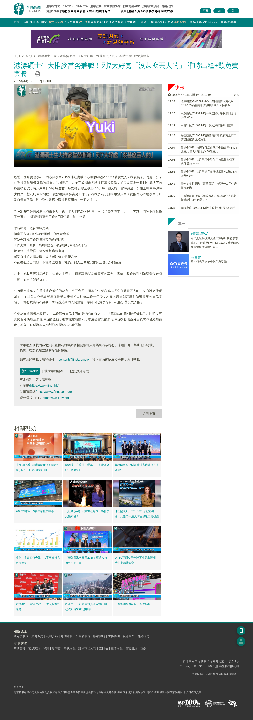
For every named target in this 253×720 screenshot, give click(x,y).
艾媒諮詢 (34, 648)
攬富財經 (131, 648)
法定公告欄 (71, 22)
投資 (137, 11)
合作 (107, 11)
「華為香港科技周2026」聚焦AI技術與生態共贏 (86, 560)
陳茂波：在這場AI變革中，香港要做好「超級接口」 (87, 467)
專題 (157, 11)
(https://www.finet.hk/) (44, 385)
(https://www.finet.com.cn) (54, 391)
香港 (170, 11)
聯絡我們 (167, 6)
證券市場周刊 (87, 648)
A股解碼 (168, 22)
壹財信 (103, 648)
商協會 (92, 22)
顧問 (101, 11)
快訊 (33, 22)
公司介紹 (52, 636)
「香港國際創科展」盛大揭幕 (133, 604)
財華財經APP (131, 6)
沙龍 (82, 11)
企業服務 (130, 22)
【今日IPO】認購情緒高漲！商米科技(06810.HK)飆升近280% (37, 467)
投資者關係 (83, 636)
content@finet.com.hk (74, 359)
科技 (151, 11)
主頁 (17, 56)
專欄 (233, 22)
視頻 (29, 56)
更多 (236, 94)
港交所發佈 (55, 22)
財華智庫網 (53, 6)
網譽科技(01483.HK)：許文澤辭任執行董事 (207, 125)
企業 (89, 11)
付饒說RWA (199, 234)
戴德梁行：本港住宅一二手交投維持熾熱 (38, 607)
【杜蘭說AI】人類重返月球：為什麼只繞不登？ (87, 514)
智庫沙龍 (150, 6)
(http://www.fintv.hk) (55, 397)
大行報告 (217, 22)
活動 (26, 22)
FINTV (67, 6)
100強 (144, 11)
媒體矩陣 (112, 6)
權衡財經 (117, 648)
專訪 (227, 22)
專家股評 (205, 22)
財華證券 (95, 6)
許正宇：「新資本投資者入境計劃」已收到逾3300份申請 (87, 607)
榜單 (70, 11)
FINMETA (82, 6)
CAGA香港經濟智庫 (110, 22)
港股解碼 (156, 22)
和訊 (46, 648)
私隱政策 (129, 636)
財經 (131, 11)
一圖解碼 (192, 22)
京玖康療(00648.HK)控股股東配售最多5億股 (208, 207)
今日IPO (42, 22)
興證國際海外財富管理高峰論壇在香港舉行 (137, 467)
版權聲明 (99, 636)
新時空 (56, 648)
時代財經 (70, 648)
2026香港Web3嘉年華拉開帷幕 (35, 511)
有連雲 (196, 257)
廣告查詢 (37, 636)
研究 (95, 11)
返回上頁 (149, 413)
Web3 (83, 22)
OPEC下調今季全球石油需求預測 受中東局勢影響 (137, 560)
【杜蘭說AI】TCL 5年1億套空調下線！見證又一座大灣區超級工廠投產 (137, 514)
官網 (64, 11)
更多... (144, 648)
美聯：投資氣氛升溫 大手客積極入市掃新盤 (38, 560)
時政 (164, 11)
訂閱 (205, 10)
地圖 (76, 11)
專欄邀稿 (67, 636)
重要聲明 (114, 636)
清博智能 (20, 648)
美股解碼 (180, 22)
